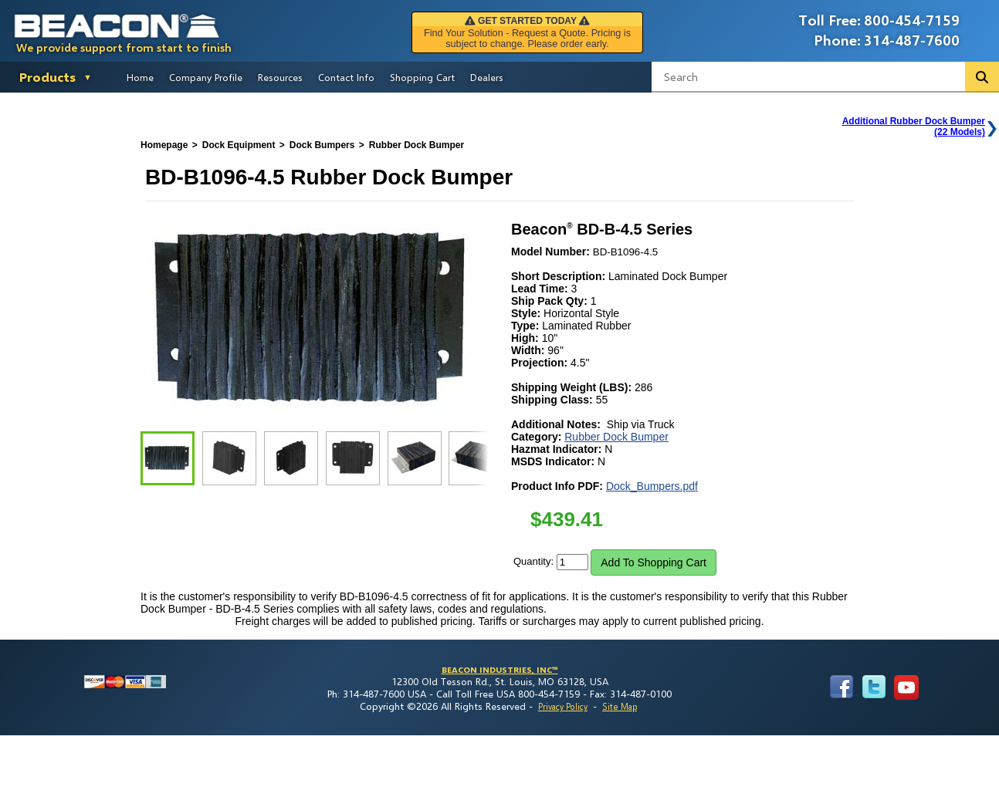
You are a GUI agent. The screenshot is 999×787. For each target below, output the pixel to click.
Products (47, 77)
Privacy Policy (563, 706)
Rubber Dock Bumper (616, 437)
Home (140, 77)
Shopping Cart (422, 77)
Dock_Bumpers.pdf (652, 486)
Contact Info (346, 77)
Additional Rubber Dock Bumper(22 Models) (913, 126)
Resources (280, 77)
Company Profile (205, 77)
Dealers (486, 77)
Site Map (619, 706)
